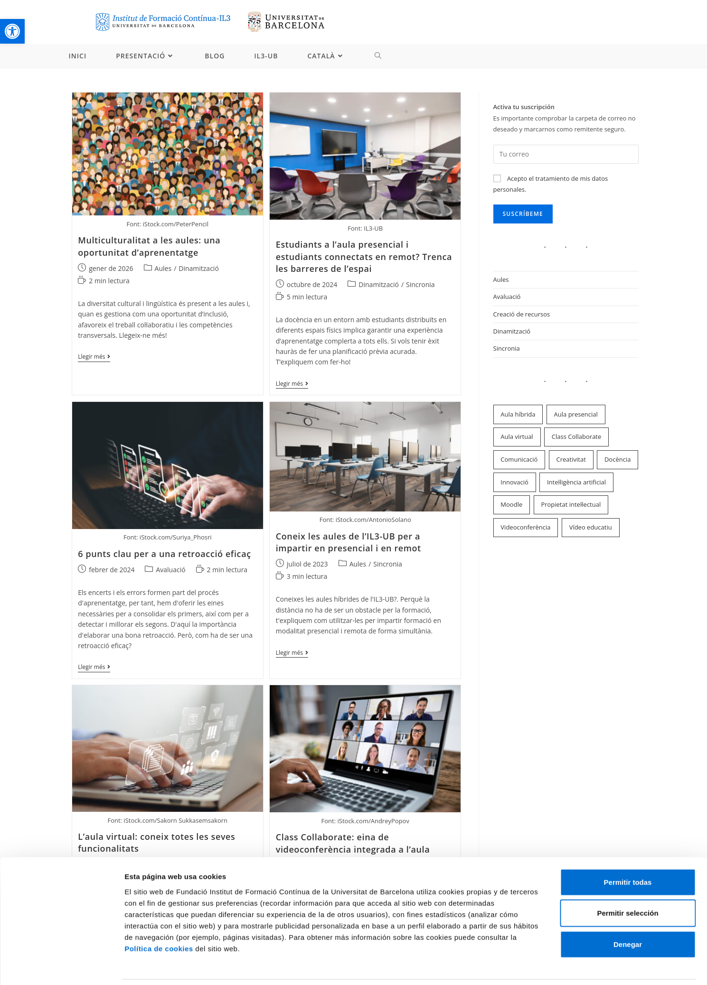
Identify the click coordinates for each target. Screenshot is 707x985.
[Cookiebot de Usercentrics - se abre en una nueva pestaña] (61, 966)
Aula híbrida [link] (517, 414)
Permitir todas (628, 850)
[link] (12, 31)
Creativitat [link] (571, 460)
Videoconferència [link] (525, 528)
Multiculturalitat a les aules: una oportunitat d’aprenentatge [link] (149, 247)
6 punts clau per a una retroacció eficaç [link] (164, 554)
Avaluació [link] (170, 570)
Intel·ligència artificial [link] (576, 482)
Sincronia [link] (420, 285)
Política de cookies (158, 916)
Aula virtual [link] (516, 437)
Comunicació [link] (518, 460)
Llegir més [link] (94, 358)
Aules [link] (163, 268)
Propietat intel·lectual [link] (571, 505)
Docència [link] (617, 460)
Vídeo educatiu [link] (590, 528)
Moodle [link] (511, 505)
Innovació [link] (514, 482)
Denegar (627, 912)
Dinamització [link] (199, 268)
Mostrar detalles (510, 966)
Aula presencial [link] (576, 414)
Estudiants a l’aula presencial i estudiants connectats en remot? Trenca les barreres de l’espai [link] (364, 257)
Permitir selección (627, 881)
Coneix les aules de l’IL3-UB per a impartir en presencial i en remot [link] (348, 543)
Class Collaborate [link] (577, 437)
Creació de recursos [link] (521, 314)
